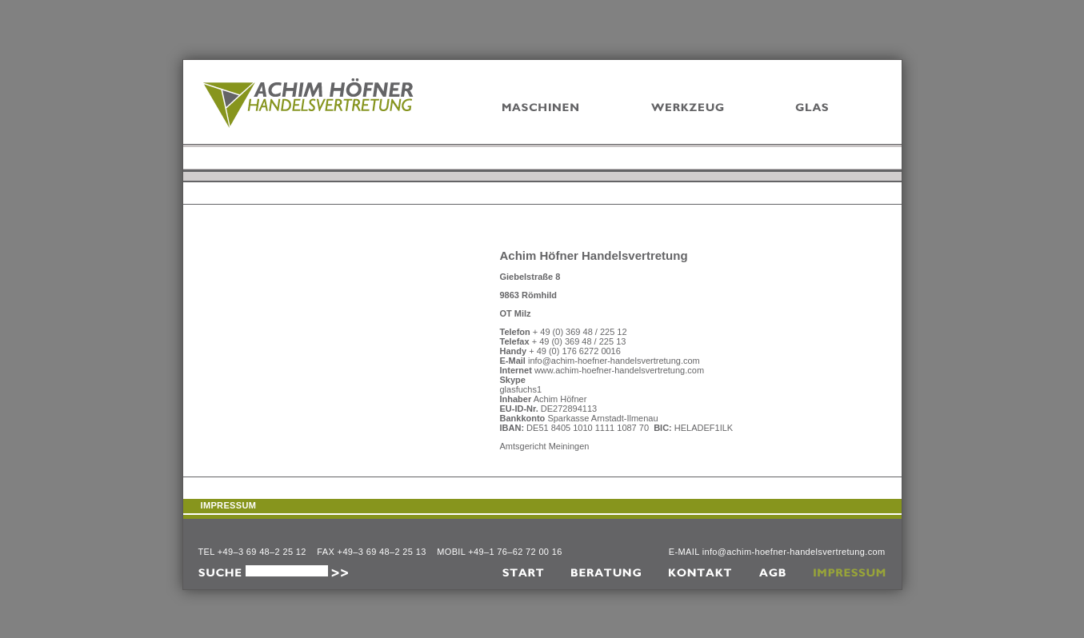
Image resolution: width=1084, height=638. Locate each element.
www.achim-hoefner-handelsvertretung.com (619, 370)
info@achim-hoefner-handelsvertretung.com (614, 360)
